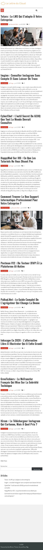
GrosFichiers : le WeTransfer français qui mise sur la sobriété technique (19, 382)
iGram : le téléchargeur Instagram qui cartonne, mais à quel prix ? (20, 422)
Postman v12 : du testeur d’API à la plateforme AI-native (21, 264)
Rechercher (4, 466)
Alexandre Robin (14, 24)
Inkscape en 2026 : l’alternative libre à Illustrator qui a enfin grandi (21, 342)
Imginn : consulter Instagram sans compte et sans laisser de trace (20, 77)
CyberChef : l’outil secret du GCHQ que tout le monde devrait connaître (20, 119)
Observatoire (5, 208)
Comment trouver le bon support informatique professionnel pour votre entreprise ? (20, 199)
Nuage (11, 83)
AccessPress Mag (23, 547)
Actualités (4, 24)
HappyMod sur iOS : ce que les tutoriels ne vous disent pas (18, 159)
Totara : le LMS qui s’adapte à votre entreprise (21, 18)
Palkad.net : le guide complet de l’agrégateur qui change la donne (20, 301)
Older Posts (4, 461)
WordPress (10, 547)
